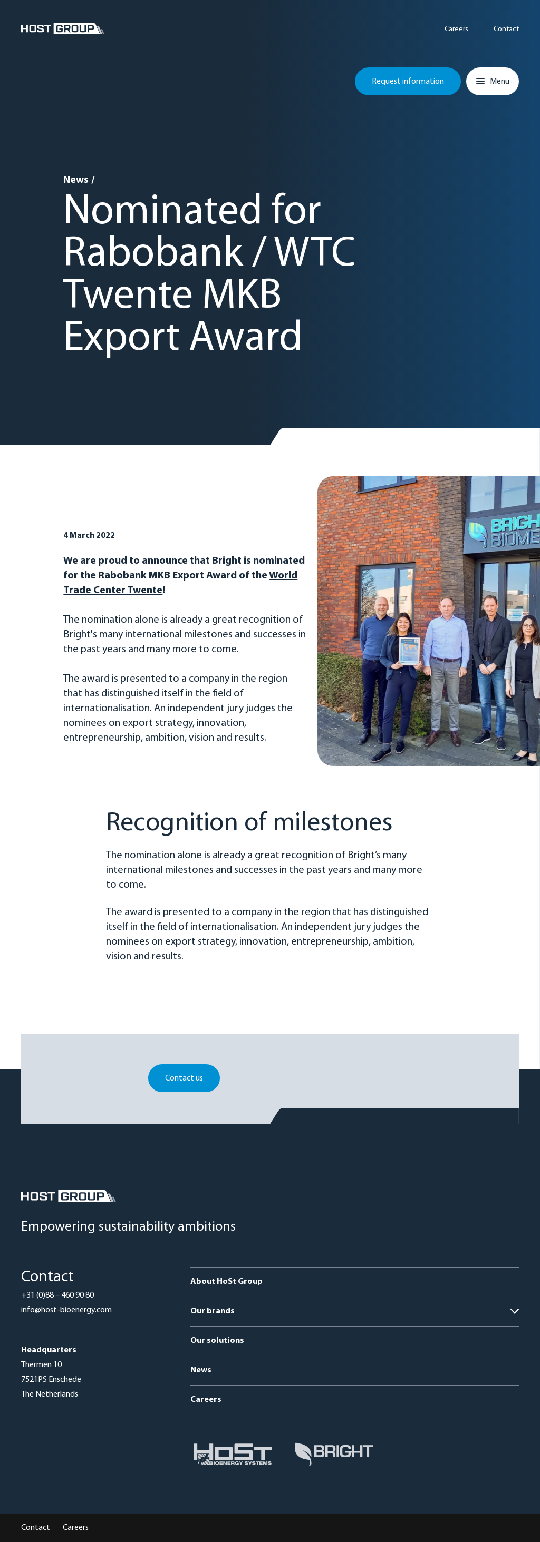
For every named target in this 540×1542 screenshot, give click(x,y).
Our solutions (217, 1341)
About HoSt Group (226, 1282)
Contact (506, 29)
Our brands (212, 1311)
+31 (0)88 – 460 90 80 (57, 1295)
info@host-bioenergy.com (66, 1310)
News (76, 180)
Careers (456, 29)
